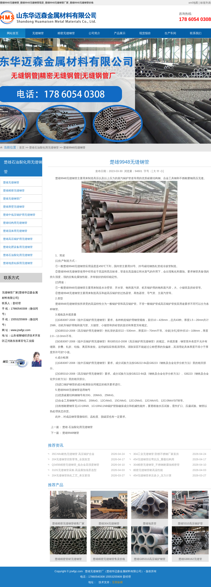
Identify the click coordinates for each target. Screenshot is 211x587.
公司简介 (94, 33)
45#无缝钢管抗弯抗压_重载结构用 (153, 459)
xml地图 (193, 2)
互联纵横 (117, 582)
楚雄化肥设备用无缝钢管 (18, 246)
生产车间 (170, 33)
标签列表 (205, 2)
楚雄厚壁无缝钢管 (14, 206)
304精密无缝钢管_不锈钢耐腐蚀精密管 (156, 464)
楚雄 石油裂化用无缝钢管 (77, 427)
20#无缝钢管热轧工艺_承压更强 (71, 475)
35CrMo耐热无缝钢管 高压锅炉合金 (73, 453)
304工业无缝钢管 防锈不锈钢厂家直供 (156, 453)
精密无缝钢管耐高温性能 (148, 470)
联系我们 (195, 33)
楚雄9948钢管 (70, 432)
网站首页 (12, 33)
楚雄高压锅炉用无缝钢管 (18, 238)
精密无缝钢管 (66, 33)
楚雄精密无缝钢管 (14, 190)
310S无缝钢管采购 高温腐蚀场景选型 (74, 470)
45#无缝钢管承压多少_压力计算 (152, 475)
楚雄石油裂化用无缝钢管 (44, 147)
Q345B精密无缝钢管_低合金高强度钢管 (75, 464)
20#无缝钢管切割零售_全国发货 (71, 459)
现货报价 (145, 33)
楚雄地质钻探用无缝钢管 (18, 263)
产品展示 (119, 33)
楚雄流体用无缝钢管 (15, 230)
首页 (22, 147)
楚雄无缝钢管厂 (12, 198)
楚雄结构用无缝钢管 (15, 222)
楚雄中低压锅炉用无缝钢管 (19, 214)
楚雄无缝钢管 (11, 182)
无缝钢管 (38, 33)
